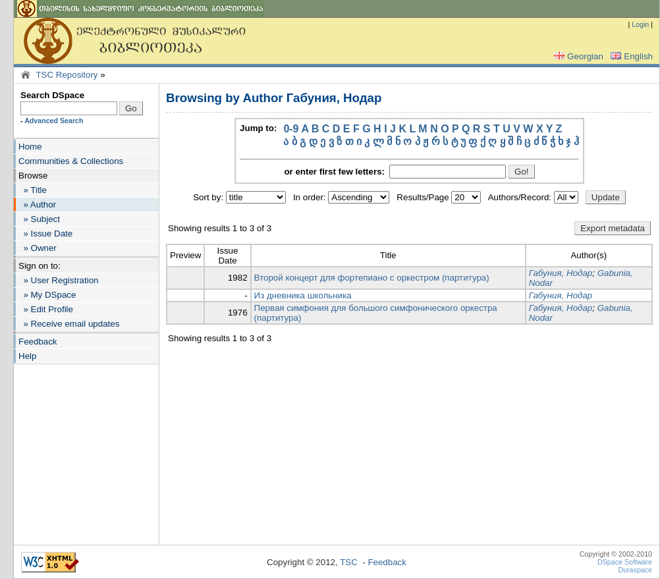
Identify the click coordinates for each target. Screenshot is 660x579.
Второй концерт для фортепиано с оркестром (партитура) (371, 278)
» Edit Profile (45, 309)
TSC (349, 562)
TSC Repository (66, 75)
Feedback (37, 341)
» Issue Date (45, 233)
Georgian (577, 56)
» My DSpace (47, 295)
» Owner (37, 248)
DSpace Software (624, 562)
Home (30, 147)
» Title (32, 190)
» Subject (39, 219)
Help (27, 356)
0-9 (290, 128)
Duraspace (635, 570)
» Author (37, 204)
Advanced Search (53, 120)
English (630, 56)
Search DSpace (52, 95)
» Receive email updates (68, 324)
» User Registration (58, 280)
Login (640, 24)
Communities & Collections (70, 161)
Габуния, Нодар (561, 273)
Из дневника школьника (303, 295)
